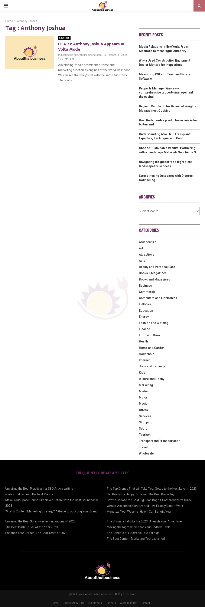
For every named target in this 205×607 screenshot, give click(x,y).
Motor (143, 397)
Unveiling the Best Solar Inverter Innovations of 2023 (40, 521)
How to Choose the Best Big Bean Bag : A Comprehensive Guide (149, 500)
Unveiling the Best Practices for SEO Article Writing (39, 488)
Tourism (145, 434)
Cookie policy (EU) (73, 602)
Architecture (147, 242)
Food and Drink (149, 335)
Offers (143, 410)
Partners (111, 602)
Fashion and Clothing (154, 323)
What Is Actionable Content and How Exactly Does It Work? (146, 506)
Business (145, 285)
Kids (142, 372)
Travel (143, 447)
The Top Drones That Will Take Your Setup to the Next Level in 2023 (152, 488)
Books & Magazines (153, 273)
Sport (143, 428)
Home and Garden (152, 348)
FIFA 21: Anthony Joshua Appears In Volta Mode (91, 46)
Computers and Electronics (158, 298)
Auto (142, 260)
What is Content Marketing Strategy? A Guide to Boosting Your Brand (51, 511)
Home (55, 602)
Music (143, 403)
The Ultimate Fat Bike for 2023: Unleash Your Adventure (144, 521)
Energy (144, 316)
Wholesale (146, 453)
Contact (145, 602)
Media (143, 391)
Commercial (147, 291)
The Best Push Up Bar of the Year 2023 (31, 527)
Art (141, 248)
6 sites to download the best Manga (29, 494)
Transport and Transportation (159, 441)
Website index (128, 602)
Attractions (146, 254)
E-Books (145, 304)
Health (143, 341)
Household (146, 354)
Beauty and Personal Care (157, 267)
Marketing (146, 385)
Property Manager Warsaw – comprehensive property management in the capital (167, 92)
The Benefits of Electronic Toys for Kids (133, 533)
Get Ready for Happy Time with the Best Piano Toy (140, 494)
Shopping (145, 422)
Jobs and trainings (152, 366)
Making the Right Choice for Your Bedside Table (138, 527)
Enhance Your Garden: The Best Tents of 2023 (36, 533)
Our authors (95, 602)
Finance (144, 329)
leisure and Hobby (151, 379)
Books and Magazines (154, 279)
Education (64, 38)
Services (145, 416)
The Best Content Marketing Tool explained (136, 538)
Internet (144, 360)
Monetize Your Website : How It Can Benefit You (139, 511)
